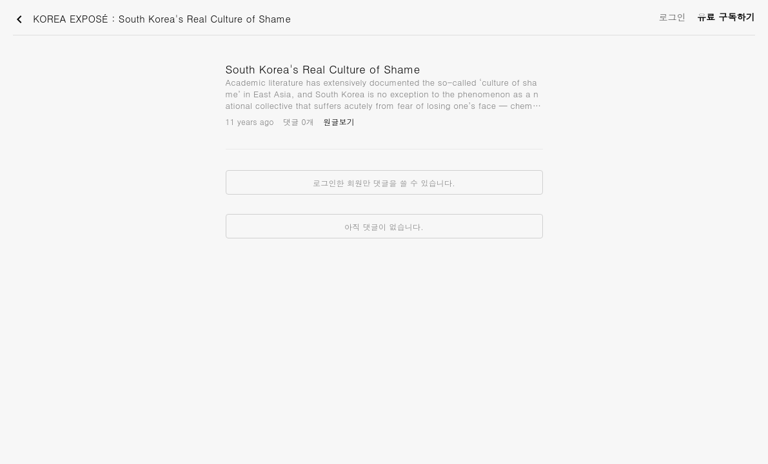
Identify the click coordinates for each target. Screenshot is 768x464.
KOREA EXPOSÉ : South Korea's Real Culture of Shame (151, 19)
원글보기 (339, 121)
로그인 (672, 16)
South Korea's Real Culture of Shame (323, 69)
